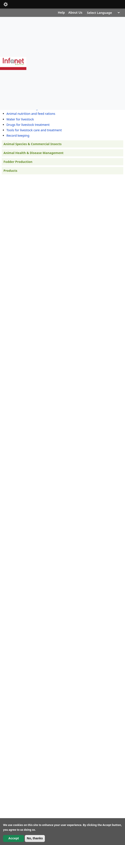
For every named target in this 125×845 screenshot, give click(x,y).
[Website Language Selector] (103, 12)
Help (61, 12)
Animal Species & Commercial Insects (32, 144)
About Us (75, 12)
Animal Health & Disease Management (33, 153)
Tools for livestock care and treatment (34, 130)
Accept (13, 838)
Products (10, 171)
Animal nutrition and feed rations (31, 114)
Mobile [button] (5, 4)
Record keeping (18, 135)
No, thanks (35, 838)
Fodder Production (17, 162)
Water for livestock (20, 119)
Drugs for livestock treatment (28, 125)
